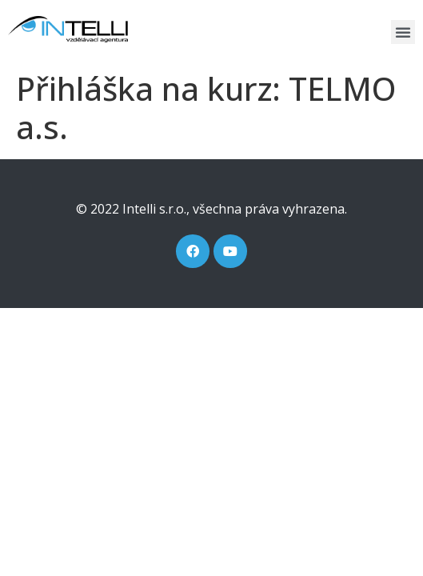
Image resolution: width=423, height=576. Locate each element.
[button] (403, 32)
